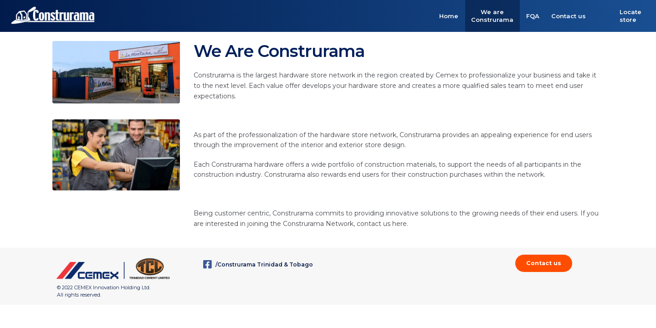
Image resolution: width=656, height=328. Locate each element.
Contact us (568, 16)
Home (448, 16)
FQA (532, 16)
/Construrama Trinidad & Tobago (258, 264)
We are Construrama (492, 15)
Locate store (630, 15)
